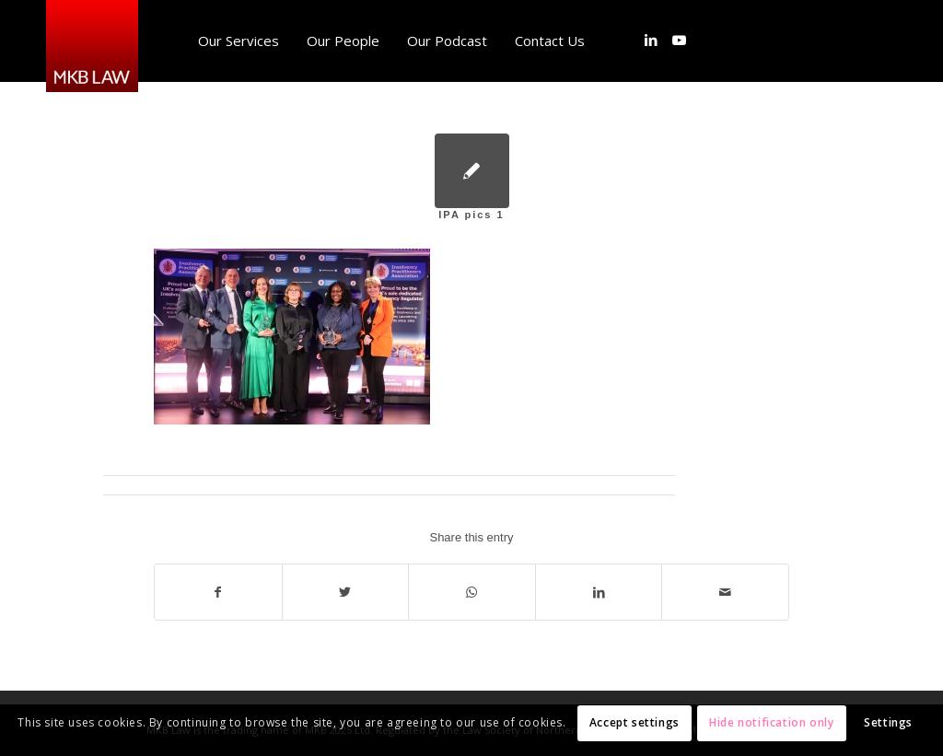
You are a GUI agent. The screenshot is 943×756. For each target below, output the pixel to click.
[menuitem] (238, 40)
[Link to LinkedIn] (651, 39)
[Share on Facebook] (218, 592)
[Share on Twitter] (346, 592)
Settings (888, 722)
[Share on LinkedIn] (599, 592)
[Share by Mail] (725, 592)
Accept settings (634, 722)
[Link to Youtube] (679, 39)
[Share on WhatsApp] (472, 592)
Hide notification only (771, 722)
